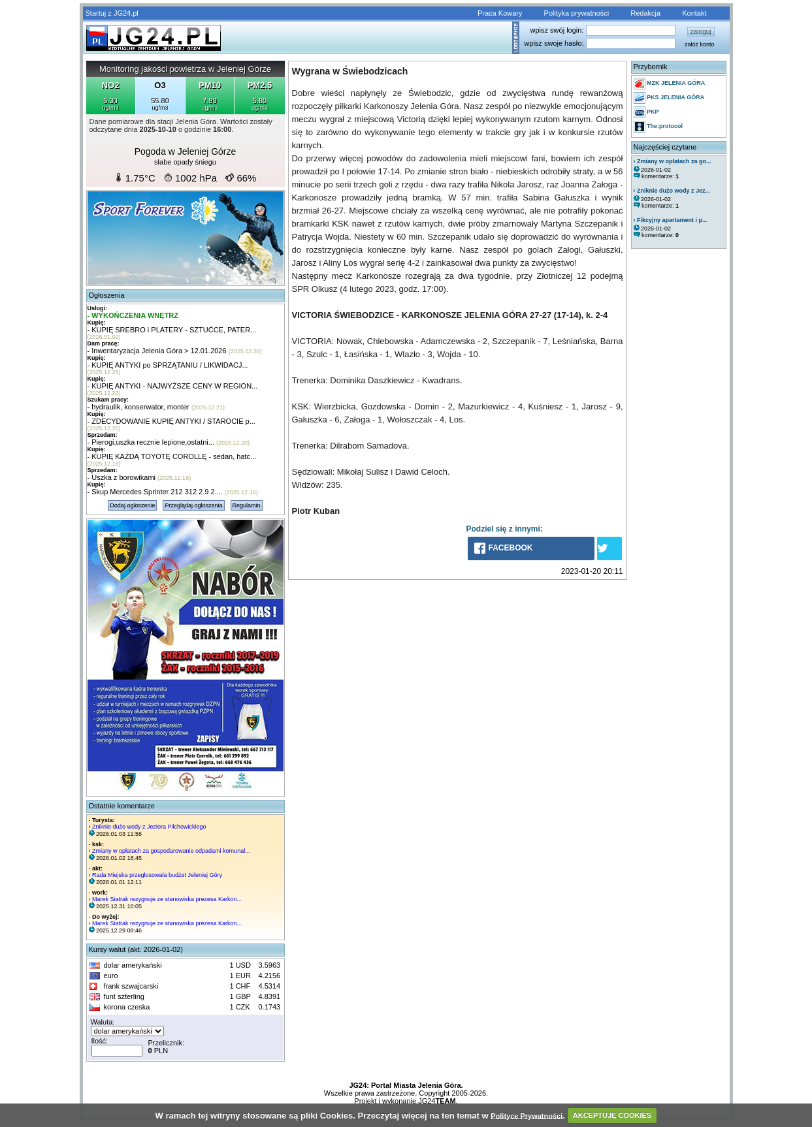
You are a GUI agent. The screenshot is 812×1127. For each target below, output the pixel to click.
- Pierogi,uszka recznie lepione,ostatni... (151, 442)
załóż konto (700, 44)
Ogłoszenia (107, 295)
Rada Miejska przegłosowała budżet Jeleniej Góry (157, 875)
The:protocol (658, 127)
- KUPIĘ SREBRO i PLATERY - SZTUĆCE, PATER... (172, 330)
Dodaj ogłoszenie (132, 505)
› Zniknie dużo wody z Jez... (672, 190)
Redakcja (645, 13)
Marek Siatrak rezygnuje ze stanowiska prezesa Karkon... (167, 899)
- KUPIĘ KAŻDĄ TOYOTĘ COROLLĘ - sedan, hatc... (172, 456)
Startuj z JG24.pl (112, 13)
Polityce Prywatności (526, 1115)
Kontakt (694, 13)
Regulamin (247, 505)
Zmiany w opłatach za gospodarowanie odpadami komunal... (171, 851)
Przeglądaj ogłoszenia (193, 505)
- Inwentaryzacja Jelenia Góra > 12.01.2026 (157, 351)
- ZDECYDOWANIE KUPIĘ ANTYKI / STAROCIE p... (171, 421)
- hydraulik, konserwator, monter (139, 407)
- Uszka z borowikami (122, 477)
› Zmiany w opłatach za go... (672, 161)
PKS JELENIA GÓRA (669, 98)
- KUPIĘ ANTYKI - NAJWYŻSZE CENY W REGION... (173, 386)
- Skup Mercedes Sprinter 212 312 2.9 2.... (155, 492)
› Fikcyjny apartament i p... (670, 220)
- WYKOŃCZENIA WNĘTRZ (133, 315)
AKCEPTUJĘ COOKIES (612, 1115)
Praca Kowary (500, 13)
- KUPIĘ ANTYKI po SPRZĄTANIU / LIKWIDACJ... (168, 365)
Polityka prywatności (576, 13)
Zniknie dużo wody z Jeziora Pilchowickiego (149, 826)
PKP (646, 112)
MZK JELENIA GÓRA (670, 83)
